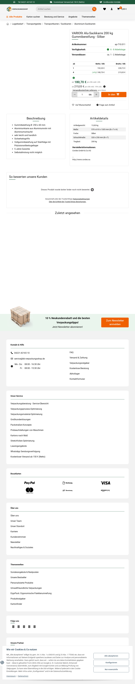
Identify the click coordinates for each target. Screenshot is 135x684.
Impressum (11, 676)
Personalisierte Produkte (22, 583)
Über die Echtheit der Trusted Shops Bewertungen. (67, 202)
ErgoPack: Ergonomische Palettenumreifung (31, 593)
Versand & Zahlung (78, 357)
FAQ (71, 352)
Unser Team (16, 521)
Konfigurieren (111, 663)
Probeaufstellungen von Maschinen (27, 430)
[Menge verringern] (74, 94)
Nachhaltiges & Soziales (22, 547)
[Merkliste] (104, 9)
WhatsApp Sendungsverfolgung (25, 451)
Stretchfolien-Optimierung (22, 441)
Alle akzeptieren (111, 656)
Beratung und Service (54, 17)
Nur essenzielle (111, 669)
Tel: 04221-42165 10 (26, 2)
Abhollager (75, 373)
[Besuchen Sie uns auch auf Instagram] (18, 626)
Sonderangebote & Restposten (25, 572)
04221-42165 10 (22, 353)
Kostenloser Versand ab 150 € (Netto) (28, 456)
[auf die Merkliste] (82, 105)
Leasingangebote (19, 446)
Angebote (72, 17)
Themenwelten (88, 17)
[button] (111, 9)
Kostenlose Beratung (79, 368)
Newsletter (15, 542)
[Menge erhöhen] (96, 94)
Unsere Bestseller (18, 577)
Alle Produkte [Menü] (14, 17)
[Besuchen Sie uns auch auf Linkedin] (29, 626)
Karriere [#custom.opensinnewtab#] (14, 531)
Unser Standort (17, 526)
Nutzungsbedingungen (81, 199)
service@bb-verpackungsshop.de (29, 358)
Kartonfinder (16, 604)
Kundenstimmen (18, 537)
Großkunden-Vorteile (110, 2)
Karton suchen (33, 17)
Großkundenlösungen (21, 419)
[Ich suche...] (64, 9)
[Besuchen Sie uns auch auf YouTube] (24, 626)
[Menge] (82, 94)
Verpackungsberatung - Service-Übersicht (30, 403)
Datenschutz (23, 676)
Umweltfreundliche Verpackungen (26, 588)
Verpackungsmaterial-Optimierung (26, 414)
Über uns (15, 515)
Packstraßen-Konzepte (21, 425)
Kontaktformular (77, 379)
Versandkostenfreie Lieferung (84, 90)
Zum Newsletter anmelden (115, 322)
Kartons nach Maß (19, 435)
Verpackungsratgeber (79, 363)
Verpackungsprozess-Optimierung (26, 409)
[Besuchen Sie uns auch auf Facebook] (13, 626)
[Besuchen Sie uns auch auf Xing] (34, 626)
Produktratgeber (18, 598)
